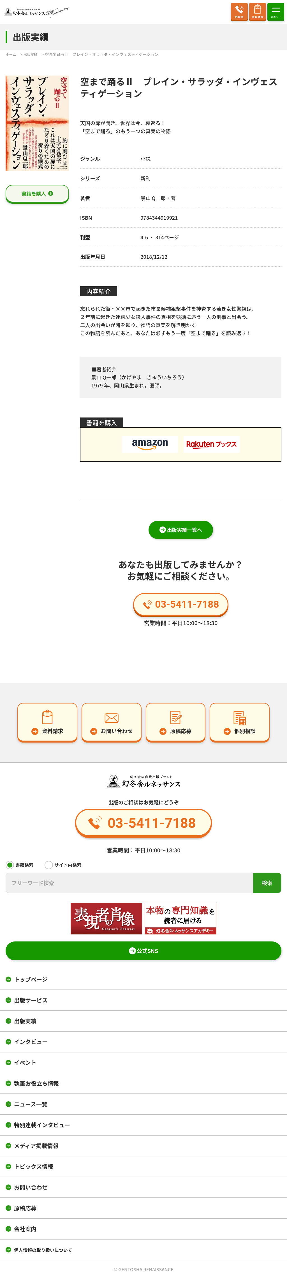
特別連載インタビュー (42, 1126)
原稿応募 (25, 1209)
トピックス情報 (33, 1167)
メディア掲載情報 (36, 1147)
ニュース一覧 (30, 1105)
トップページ (31, 980)
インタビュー (31, 1043)
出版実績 (25, 1022)
